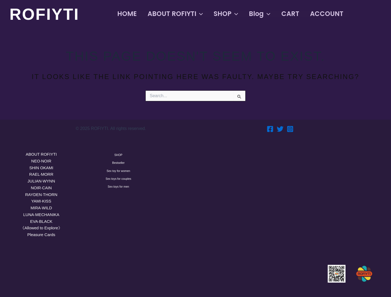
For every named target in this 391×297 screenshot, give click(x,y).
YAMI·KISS (41, 201)
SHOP (118, 158)
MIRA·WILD (41, 207)
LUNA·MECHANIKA (41, 214)
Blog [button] (267, 14)
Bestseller (118, 172)
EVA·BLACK (41, 221)
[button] (203, 14)
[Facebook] (270, 129)
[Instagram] (290, 129)
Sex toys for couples (118, 200)
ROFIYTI (44, 14)
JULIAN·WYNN (41, 181)
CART (300, 14)
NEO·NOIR (41, 161)
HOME (128, 14)
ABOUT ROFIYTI (41, 154)
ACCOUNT (338, 14)
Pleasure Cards (41, 234)
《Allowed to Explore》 (41, 228)
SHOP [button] (231, 14)
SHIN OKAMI (41, 167)
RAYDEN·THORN (41, 194)
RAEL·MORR (41, 174)
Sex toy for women (118, 185)
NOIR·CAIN (41, 187)
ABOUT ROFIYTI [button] (178, 14)
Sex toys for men (118, 214)
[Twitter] (280, 129)
